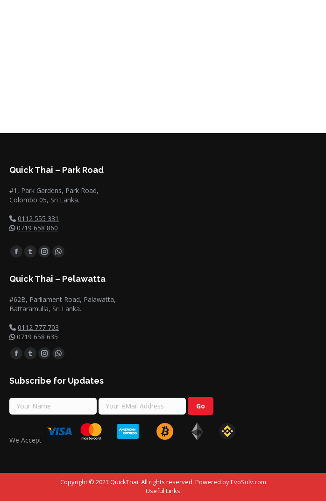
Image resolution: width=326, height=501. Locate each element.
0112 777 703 (38, 327)
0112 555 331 (38, 218)
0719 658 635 (37, 336)
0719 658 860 (37, 227)
